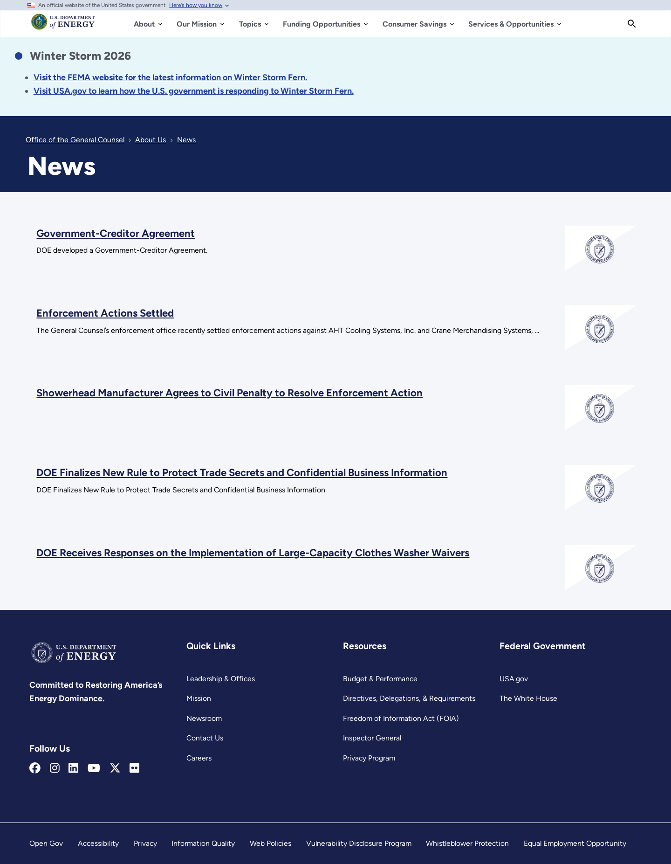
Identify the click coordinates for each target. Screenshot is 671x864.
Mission (198, 698)
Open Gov (46, 843)
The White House (528, 698)
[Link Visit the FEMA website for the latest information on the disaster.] (170, 77)
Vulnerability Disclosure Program (358, 843)
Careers (199, 757)
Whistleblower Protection (467, 843)
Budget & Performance (380, 678)
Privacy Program (369, 757)
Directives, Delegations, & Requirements (409, 698)
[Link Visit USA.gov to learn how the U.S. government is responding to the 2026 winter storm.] (194, 91)
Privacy (145, 843)
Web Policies (270, 843)
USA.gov (514, 678)
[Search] (632, 23)
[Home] (63, 26)
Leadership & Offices (220, 678)
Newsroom (204, 718)
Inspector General (372, 737)
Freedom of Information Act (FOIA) (401, 718)
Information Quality (203, 843)
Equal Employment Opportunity (575, 843)
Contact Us (204, 737)
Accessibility (98, 843)
